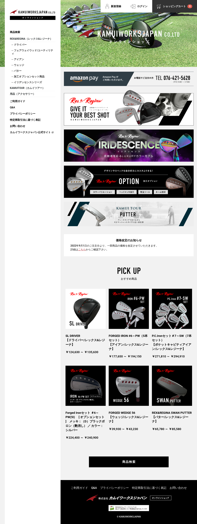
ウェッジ (18, 65)
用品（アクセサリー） (22, 93)
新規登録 (116, 6)
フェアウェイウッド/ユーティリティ (32, 52)
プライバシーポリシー (22, 113)
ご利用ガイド (17, 101)
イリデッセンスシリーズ (27, 82)
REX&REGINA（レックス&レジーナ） (31, 38)
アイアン (18, 59)
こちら (82, 249)
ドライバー (20, 44)
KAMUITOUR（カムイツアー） (27, 88)
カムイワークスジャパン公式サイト (30, 132)
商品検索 (15, 32)
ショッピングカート (177, 6)
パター (17, 70)
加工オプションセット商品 (28, 76)
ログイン (142, 6)
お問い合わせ (17, 126)
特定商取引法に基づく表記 (25, 119)
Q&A (12, 107)
